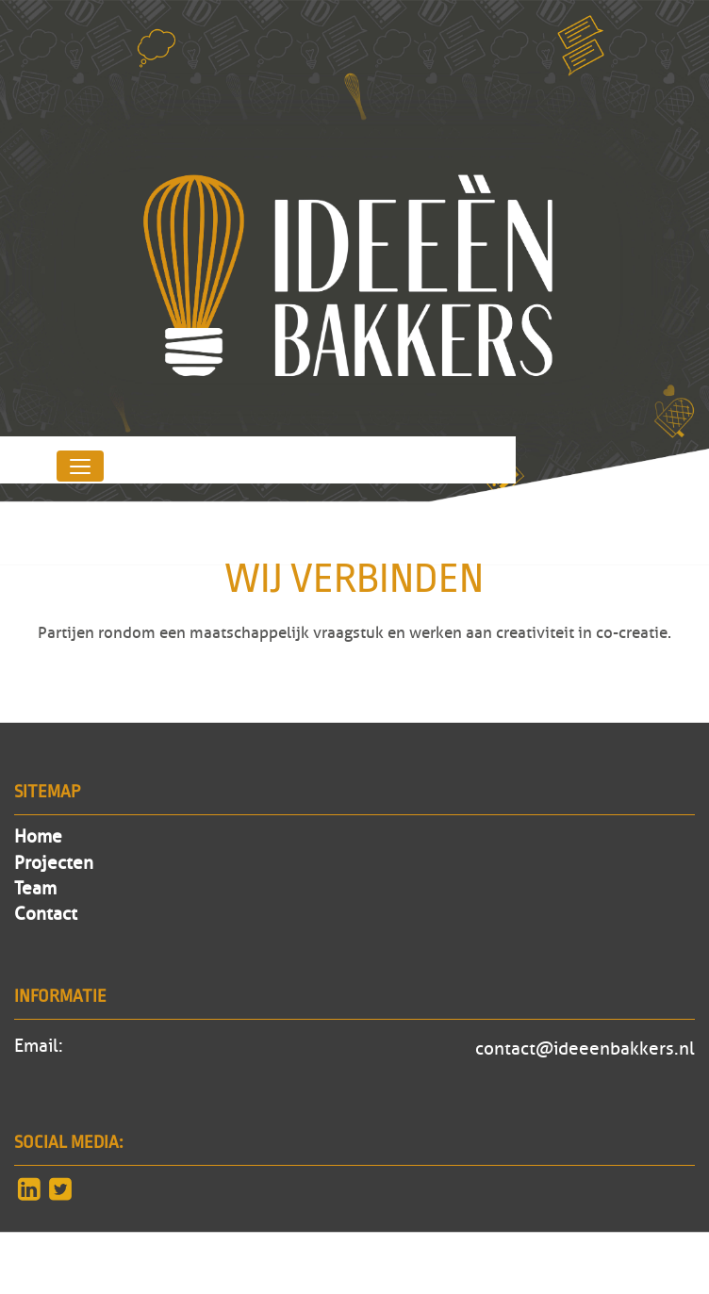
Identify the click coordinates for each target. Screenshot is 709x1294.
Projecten (53, 863)
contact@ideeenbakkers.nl (585, 1049)
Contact (45, 914)
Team (35, 888)
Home (38, 837)
